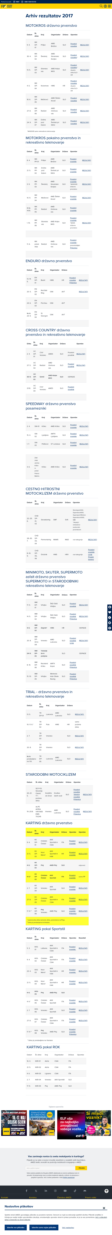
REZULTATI (84, 45)
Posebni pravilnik (74, 44)
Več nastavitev (68, 1227)
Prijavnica (73, 248)
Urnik (90, 554)
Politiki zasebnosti (69, 1177)
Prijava (82, 1168)
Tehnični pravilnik (77, 795)
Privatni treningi (91, 558)
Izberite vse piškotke (15, 1227)
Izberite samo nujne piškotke (44, 1227)
